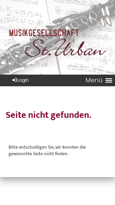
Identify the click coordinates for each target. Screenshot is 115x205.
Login (20, 80)
